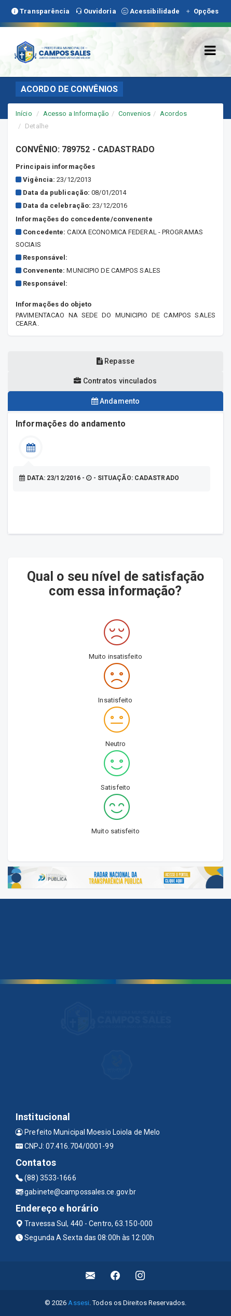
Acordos (173, 113)
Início (24, 113)
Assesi (78, 1303)
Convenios (134, 113)
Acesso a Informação (76, 113)
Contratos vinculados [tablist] (115, 381)
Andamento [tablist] (115, 401)
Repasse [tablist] (115, 361)
